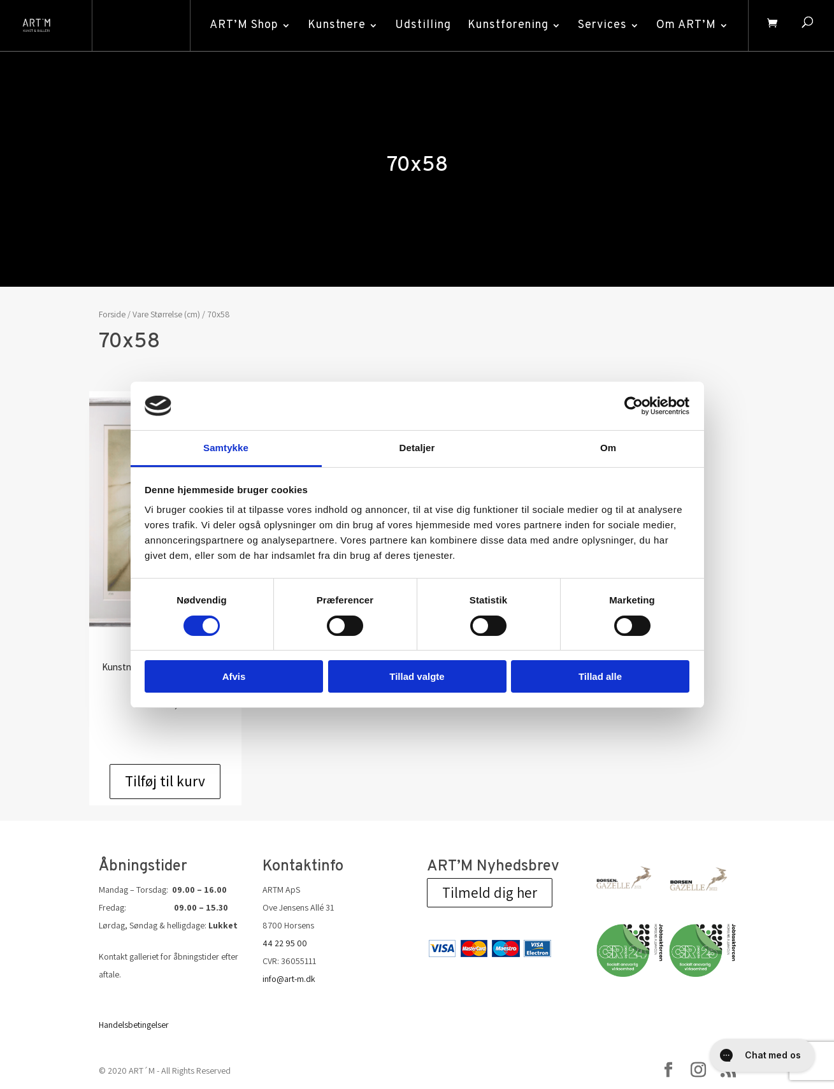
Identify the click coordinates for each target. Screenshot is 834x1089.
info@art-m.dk (288, 978)
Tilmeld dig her (489, 892)
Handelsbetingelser (134, 1024)
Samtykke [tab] (225, 447)
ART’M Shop (242, 25)
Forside (112, 314)
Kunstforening (506, 25)
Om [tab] (608, 447)
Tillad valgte (416, 676)
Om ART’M (685, 25)
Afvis (234, 676)
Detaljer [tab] (417, 447)
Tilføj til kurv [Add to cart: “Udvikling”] (165, 781)
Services (601, 25)
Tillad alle (600, 676)
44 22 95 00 (284, 943)
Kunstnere (335, 25)
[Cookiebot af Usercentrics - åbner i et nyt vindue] (633, 405)
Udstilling (422, 25)
